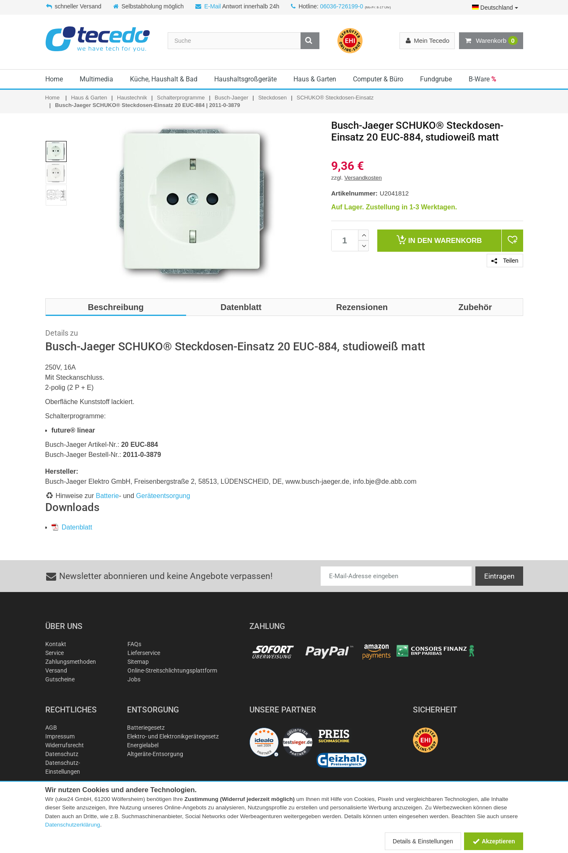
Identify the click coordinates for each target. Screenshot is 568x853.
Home (54, 79)
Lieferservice (143, 653)
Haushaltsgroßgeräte (245, 79)
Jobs (133, 679)
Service (54, 653)
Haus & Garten (314, 79)
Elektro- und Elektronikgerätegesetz (173, 736)
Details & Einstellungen (423, 841)
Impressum (60, 736)
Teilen (504, 260)
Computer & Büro (378, 79)
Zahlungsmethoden (70, 661)
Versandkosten (363, 178)
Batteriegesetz (146, 727)
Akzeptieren (493, 841)
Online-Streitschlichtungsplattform (172, 670)
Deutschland (495, 7)
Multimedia (96, 79)
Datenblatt (72, 527)
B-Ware (482, 79)
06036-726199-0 (341, 6)
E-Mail (212, 6)
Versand (56, 670)
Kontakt (55, 644)
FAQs (134, 644)
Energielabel (142, 745)
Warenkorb (490, 40)
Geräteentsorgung (163, 495)
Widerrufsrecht (64, 745)
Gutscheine (60, 679)
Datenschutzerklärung (72, 825)
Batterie (107, 495)
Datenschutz (61, 754)
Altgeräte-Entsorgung (155, 754)
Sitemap (138, 661)
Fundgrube (436, 79)
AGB (51, 727)
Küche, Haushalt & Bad (163, 79)
